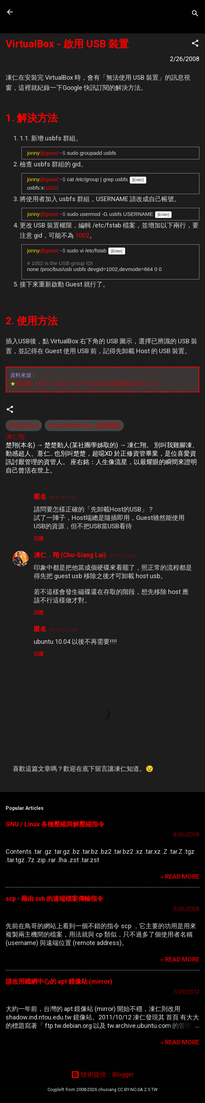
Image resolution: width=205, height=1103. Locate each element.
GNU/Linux (24, 425)
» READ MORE (179, 876)
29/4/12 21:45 (63, 629)
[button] (195, 44)
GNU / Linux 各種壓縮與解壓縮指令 (55, 824)
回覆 (39, 538)
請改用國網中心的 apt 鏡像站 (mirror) (59, 981)
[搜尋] (195, 14)
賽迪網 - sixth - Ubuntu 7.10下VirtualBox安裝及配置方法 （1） (88, 384)
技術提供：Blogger (102, 1074)
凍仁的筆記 (50, 12)
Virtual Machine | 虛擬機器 (84, 425)
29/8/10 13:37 (63, 497)
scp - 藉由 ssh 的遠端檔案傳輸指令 (54, 898)
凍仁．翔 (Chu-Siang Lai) (70, 555)
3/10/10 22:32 (123, 555)
